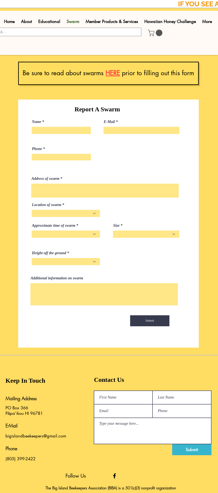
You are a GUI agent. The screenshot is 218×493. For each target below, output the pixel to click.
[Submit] (149, 320)
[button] (156, 33)
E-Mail (109, 122)
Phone (37, 149)
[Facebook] (114, 476)
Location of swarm (46, 205)
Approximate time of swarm (53, 225)
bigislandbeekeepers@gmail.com (35, 436)
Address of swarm (45, 178)
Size (116, 225)
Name (36, 122)
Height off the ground (49, 253)
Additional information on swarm (57, 278)
